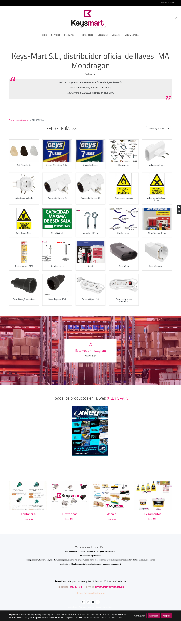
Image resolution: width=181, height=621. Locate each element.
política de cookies (114, 617)
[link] (90, 18)
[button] (70, 34)
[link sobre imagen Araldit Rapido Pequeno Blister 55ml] (90, 252)
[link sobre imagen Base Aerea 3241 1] (157, 252)
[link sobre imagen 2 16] (90, 219)
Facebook (88, 593)
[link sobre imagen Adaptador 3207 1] (57, 184)
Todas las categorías (19, 120)
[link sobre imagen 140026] (57, 285)
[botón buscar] (176, 18)
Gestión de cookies (104, 607)
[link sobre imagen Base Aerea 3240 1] (124, 252)
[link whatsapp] (98, 602)
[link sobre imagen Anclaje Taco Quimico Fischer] (24, 252)
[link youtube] (93, 602)
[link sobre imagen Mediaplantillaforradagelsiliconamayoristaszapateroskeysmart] (24, 151)
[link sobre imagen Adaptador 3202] (157, 151)
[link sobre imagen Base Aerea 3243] (24, 285)
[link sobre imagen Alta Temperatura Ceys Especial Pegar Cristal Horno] (157, 219)
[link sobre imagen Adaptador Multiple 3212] (24, 184)
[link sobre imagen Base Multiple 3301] (90, 285)
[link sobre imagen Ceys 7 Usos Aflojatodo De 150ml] (57, 151)
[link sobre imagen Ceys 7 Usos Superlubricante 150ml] (90, 151)
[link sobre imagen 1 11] (57, 252)
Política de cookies (86, 607)
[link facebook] (83, 602)
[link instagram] (88, 602)
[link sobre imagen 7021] (24, 219)
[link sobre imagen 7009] (124, 184)
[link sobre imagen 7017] (157, 184)
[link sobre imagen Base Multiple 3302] (124, 285)
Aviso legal (72, 607)
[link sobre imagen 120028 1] (124, 219)
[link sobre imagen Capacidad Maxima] (57, 219)
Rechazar (153, 615)
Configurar (139, 615)
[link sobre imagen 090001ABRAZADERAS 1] (124, 151)
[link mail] (179, 211)
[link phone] (179, 207)
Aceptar (166, 615)
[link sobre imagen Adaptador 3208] (90, 184)
